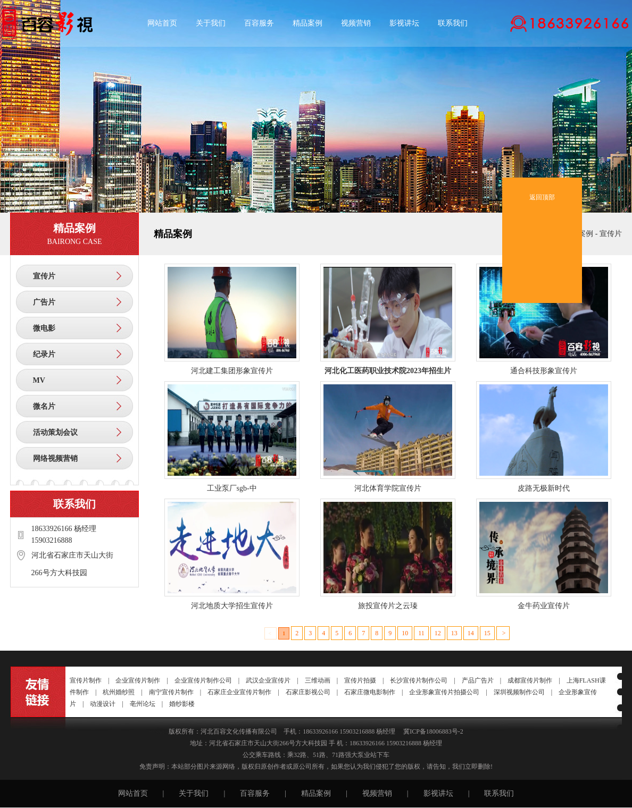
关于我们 (211, 23)
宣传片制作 (86, 680)
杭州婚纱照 (119, 692)
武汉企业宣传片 (268, 680)
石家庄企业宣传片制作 (239, 692)
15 (487, 633)
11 (421, 633)
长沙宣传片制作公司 (418, 680)
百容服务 (259, 23)
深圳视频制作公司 (519, 692)
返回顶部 (542, 189)
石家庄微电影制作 (369, 692)
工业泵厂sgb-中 (232, 488)
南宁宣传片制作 (171, 692)
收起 (611, 170)
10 (405, 633)
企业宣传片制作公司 (203, 680)
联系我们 (453, 23)
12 (438, 633)
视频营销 (356, 23)
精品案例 (307, 23)
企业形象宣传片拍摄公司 (444, 692)
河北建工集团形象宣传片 (232, 371)
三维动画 (317, 680)
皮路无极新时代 (544, 488)
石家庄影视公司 (308, 692)
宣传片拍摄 (360, 680)
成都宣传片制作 (530, 680)
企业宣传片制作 (137, 680)
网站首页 (162, 23)
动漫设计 (102, 704)
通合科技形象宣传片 (543, 371)
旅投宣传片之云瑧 (388, 606)
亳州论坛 (142, 704)
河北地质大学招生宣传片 (232, 606)
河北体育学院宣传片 (387, 488)
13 (454, 633)
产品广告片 (478, 680)
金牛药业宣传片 (544, 606)
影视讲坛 (404, 23)
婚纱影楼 (182, 704)
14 (471, 633)
